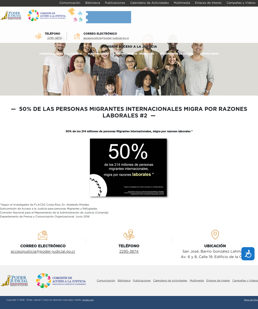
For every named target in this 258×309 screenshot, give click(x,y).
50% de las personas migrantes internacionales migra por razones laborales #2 (132, 112)
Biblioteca (124, 280)
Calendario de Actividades (170, 280)
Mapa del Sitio (251, 300)
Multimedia (197, 280)
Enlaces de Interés (218, 280)
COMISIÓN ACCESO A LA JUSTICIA (129, 46)
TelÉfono (52, 34)
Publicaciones (142, 280)
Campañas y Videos (245, 280)
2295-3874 (54, 38)
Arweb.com (88, 300)
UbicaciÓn (215, 246)
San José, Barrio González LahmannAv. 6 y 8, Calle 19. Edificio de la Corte (215, 254)
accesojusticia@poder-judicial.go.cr (106, 38)
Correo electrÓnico (100, 34)
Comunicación (106, 280)
